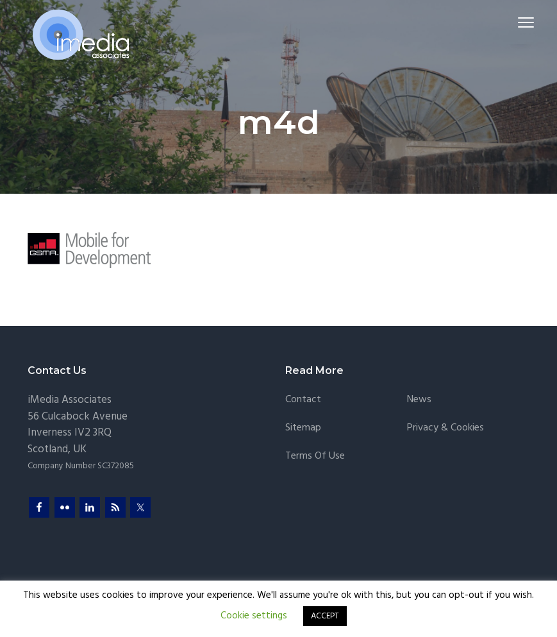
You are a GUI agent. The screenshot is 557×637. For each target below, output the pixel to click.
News (419, 400)
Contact (303, 400)
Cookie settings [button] (253, 616)
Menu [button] (515, 22)
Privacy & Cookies (445, 428)
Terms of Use (315, 456)
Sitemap (303, 428)
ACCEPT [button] (325, 616)
